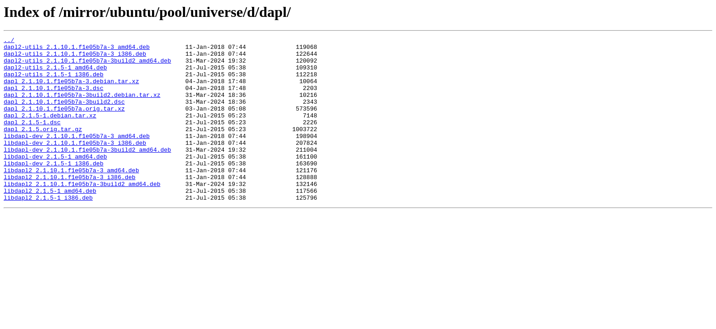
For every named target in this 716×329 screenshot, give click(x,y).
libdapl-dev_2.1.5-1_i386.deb (53, 189)
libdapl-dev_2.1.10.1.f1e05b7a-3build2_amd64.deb (87, 173)
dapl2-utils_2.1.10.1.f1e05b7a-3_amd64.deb (77, 49)
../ (9, 41)
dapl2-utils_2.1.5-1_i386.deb (53, 82)
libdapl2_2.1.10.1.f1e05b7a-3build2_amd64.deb (82, 214)
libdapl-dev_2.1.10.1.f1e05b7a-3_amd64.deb (77, 156)
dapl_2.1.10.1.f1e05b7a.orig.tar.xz (64, 123)
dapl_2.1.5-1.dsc (32, 140)
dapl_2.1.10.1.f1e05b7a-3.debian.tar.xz (71, 90)
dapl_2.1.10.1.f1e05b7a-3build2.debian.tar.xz (82, 107)
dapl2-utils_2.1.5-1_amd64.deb (55, 74)
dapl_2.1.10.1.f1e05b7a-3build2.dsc (64, 115)
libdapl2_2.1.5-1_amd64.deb (50, 222)
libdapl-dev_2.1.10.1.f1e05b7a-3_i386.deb (75, 164)
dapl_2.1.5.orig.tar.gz (43, 148)
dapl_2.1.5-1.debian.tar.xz (50, 131)
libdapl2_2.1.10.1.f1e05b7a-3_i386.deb (70, 206)
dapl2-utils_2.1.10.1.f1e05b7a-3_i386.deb (75, 57)
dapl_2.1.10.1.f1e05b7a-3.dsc (53, 99)
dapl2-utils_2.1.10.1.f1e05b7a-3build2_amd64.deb (87, 66)
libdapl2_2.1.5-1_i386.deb (48, 230)
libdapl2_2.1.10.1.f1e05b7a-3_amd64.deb (71, 197)
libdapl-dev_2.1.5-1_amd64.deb (55, 181)
